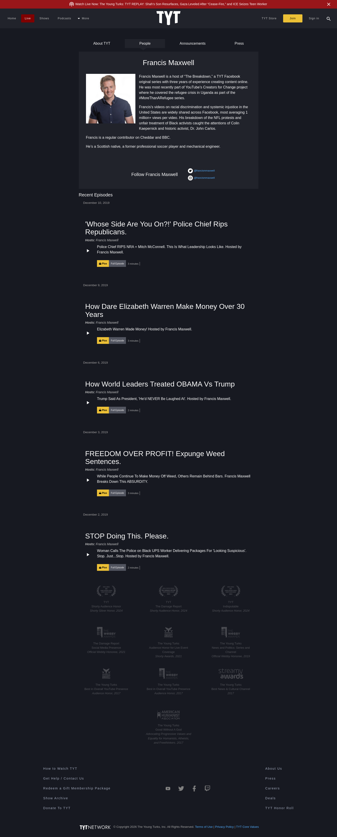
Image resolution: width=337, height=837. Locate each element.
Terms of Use (204, 826)
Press (239, 45)
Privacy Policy (224, 826)
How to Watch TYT (60, 768)
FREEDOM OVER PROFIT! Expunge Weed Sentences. (155, 458)
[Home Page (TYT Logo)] (168, 18)
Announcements (193, 45)
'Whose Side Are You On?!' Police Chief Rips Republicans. (156, 228)
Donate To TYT (57, 808)
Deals (270, 798)
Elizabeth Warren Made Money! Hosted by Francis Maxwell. (144, 329)
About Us (273, 768)
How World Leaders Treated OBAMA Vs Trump (160, 384)
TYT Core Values (247, 826)
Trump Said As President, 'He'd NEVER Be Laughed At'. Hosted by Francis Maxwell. (164, 399)
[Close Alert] (328, 4)
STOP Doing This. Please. (127, 536)
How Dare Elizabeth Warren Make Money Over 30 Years (164, 310)
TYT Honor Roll (279, 808)
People (145, 45)
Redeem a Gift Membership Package (77, 788)
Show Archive (55, 798)
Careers (272, 788)
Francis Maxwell (107, 240)
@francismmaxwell (201, 170)
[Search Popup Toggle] (328, 18)
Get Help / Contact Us (63, 778)
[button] (168, 255)
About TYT (101, 45)
